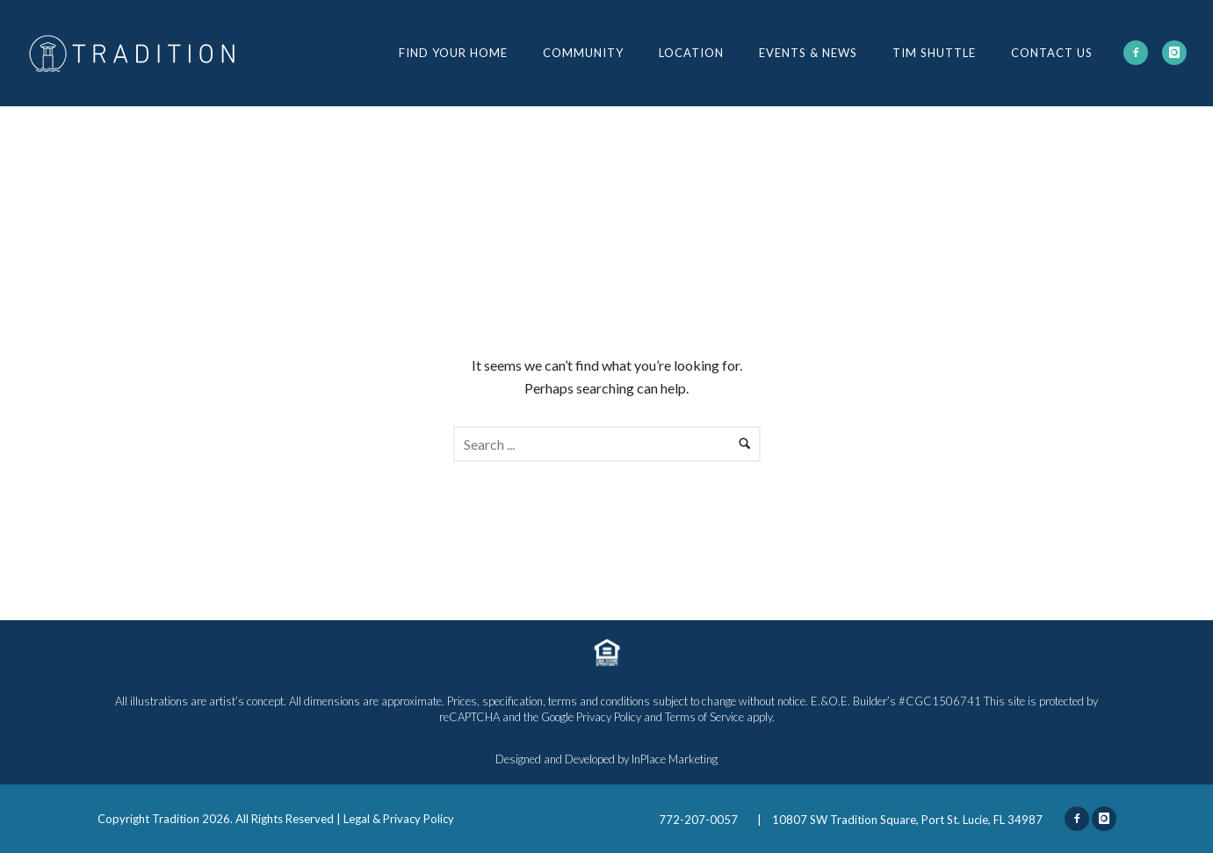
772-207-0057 (699, 820)
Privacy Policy (608, 717)
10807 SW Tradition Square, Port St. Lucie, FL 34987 (907, 820)
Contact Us (1052, 53)
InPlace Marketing (675, 759)
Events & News (808, 53)
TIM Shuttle (934, 53)
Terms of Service (704, 717)
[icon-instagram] (1174, 52)
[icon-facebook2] (1135, 52)
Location (691, 53)
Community (583, 53)
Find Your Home (453, 53)
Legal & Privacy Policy (398, 819)
